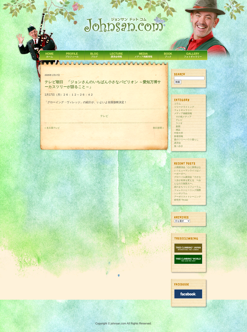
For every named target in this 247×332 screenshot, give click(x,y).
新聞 (178, 126)
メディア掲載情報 (183, 113)
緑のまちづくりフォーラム (187, 187)
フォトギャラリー (183, 110)
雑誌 (178, 129)
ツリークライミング (184, 107)
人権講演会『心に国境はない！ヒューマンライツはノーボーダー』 (187, 170)
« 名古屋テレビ (52, 128)
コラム (177, 103)
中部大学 (178, 133)
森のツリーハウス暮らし (186, 139)
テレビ (104, 116)
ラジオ (179, 123)
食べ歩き (178, 146)
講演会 (177, 142)
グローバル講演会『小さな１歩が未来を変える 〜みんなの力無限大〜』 (187, 180)
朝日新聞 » (158, 128)
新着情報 (178, 136)
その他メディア (183, 116)
